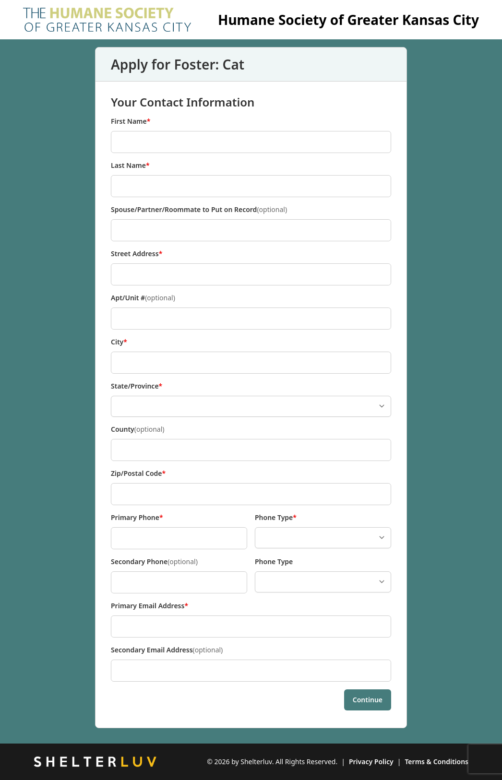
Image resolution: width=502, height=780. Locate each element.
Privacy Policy (371, 761)
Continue (367, 699)
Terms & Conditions (436, 761)
